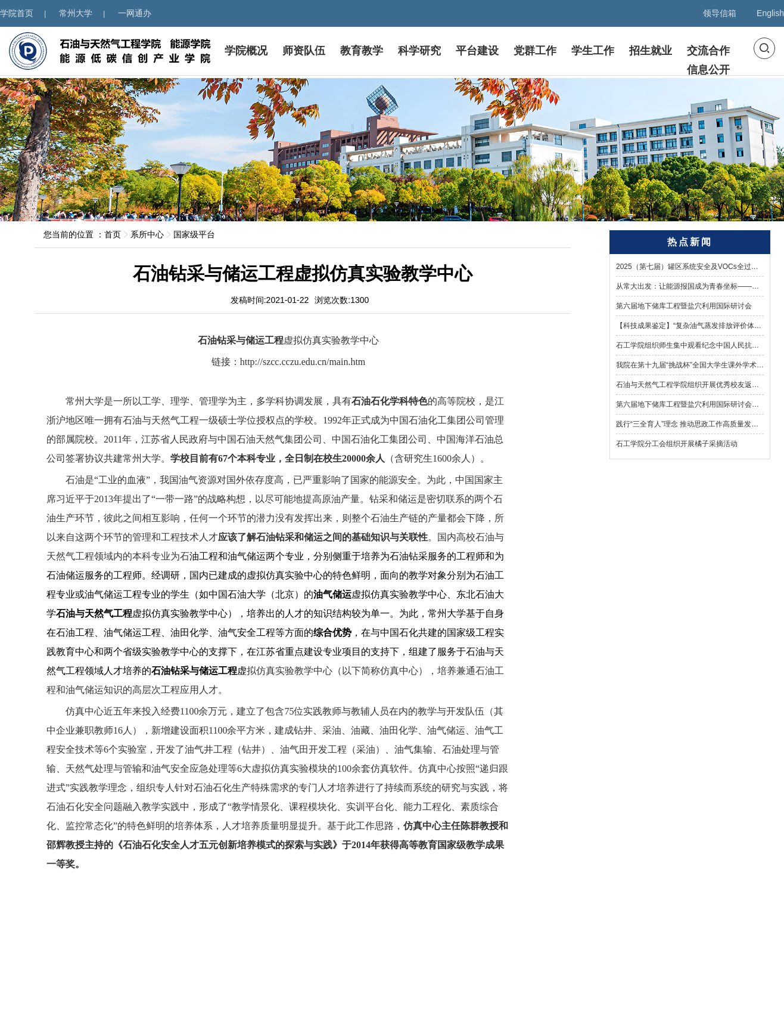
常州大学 (75, 12)
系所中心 (147, 234)
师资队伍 (303, 52)
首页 (112, 234)
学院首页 (16, 12)
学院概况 (246, 52)
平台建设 (477, 52)
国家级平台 (194, 234)
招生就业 (650, 52)
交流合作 (708, 52)
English (770, 12)
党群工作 (535, 52)
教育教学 (361, 52)
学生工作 (592, 52)
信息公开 (708, 71)
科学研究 (419, 52)
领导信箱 (719, 12)
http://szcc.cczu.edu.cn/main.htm (303, 362)
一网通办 (134, 12)
